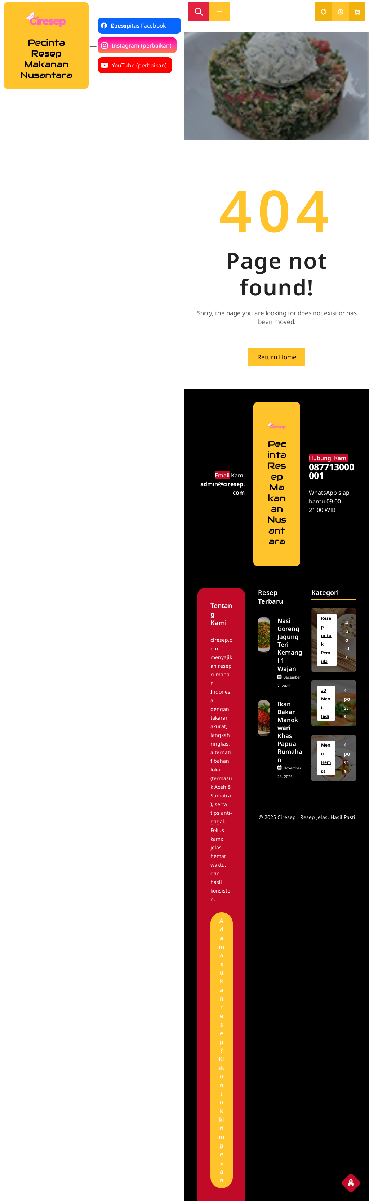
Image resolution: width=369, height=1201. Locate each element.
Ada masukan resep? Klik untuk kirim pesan (221, 1050)
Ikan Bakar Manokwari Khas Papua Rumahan (289, 732)
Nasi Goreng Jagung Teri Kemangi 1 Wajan (289, 645)
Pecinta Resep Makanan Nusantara (46, 59)
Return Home (277, 357)
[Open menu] (93, 45)
